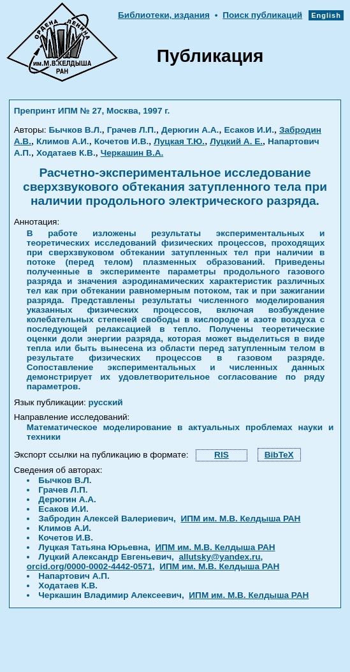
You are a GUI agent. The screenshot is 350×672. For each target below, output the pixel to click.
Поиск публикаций (262, 15)
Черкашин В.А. (132, 153)
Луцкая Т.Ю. (179, 141)
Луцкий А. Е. (236, 141)
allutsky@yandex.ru (219, 557)
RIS (221, 454)
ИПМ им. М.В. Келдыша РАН (240, 518)
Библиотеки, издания (164, 15)
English (326, 15)
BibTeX (279, 454)
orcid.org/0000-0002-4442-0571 (89, 566)
